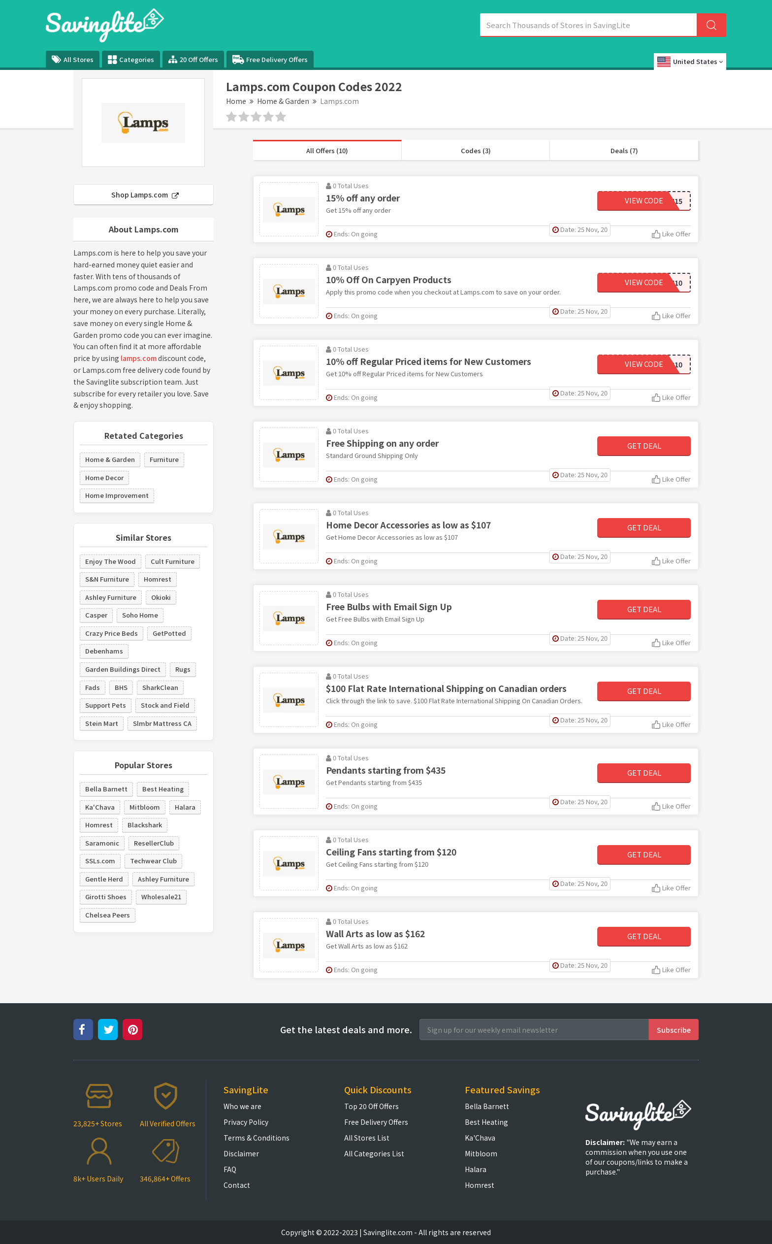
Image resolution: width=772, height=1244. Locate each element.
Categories (131, 60)
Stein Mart (101, 723)
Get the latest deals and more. (346, 1029)
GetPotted (169, 633)
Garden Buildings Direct (123, 669)
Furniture (164, 459)
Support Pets (105, 705)
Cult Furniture (172, 561)
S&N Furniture (107, 579)
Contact (237, 1185)
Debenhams (104, 650)
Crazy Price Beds (111, 633)
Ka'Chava (100, 807)
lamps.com (139, 358)
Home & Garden (283, 101)
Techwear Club (153, 860)
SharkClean (160, 687)
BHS (121, 687)
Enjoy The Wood (110, 561)
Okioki (161, 597)
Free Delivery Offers (270, 59)
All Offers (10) (327, 150)
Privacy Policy (246, 1122)
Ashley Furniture (110, 597)
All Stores (73, 59)
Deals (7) (624, 150)
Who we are (242, 1106)
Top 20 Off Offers (371, 1106)
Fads (92, 687)
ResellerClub (154, 843)
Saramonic (102, 843)
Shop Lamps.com (145, 194)
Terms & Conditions (257, 1138)
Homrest (157, 579)
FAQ (230, 1169)
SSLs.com (100, 860)
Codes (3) (476, 150)
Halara (185, 807)
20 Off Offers (193, 59)
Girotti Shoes (106, 896)
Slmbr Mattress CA (162, 723)
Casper (96, 615)
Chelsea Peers (107, 914)
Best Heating (163, 788)
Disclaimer (241, 1153)
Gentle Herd (104, 879)
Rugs (183, 669)
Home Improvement (117, 495)
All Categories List (374, 1153)
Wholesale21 (161, 896)
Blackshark (145, 824)
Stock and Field (165, 705)
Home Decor (104, 477)
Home (236, 101)
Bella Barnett (106, 788)
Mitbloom (144, 807)
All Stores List (366, 1138)
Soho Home (140, 615)
